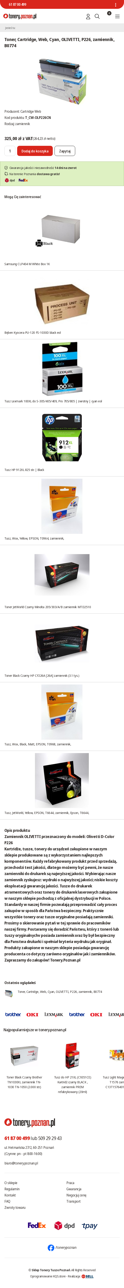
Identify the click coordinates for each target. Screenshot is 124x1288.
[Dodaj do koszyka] (35, 151)
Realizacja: (81, 1276)
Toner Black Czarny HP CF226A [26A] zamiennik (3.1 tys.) (41, 675)
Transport (73, 1201)
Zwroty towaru (15, 1207)
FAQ (7, 1201)
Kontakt (10, 1195)
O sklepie (10, 1182)
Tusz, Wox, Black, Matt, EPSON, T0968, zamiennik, (37, 744)
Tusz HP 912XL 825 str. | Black (24, 469)
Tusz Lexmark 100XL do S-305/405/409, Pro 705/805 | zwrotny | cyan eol (53, 401)
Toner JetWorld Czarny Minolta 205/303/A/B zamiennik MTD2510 (47, 607)
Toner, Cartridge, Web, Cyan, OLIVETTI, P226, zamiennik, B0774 (60, 991)
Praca (70, 1182)
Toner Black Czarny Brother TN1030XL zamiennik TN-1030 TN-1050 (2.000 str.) (24, 1082)
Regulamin (12, 1189)
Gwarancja (73, 1189)
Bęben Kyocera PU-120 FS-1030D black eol (32, 332)
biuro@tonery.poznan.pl (21, 1163)
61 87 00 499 (17, 4)
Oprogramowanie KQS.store (48, 1276)
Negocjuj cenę (76, 1195)
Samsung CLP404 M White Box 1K (27, 264)
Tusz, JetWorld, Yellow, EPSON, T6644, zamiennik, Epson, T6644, (46, 812)
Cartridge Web (30, 111)
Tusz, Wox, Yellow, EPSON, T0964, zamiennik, (34, 538)
